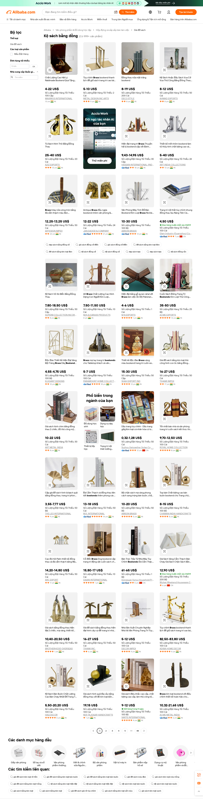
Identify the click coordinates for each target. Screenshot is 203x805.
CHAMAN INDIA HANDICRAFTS (175, 513)
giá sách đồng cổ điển (87, 244)
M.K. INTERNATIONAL (94, 513)
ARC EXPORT (51, 580)
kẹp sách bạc (133, 251)
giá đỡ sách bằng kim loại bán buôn (60, 777)
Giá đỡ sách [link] (140, 30)
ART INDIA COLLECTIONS (173, 164)
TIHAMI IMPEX (167, 381)
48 (138, 731)
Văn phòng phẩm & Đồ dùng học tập (73, 30)
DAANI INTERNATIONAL (95, 580)
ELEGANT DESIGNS (54, 381)
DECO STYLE (127, 98)
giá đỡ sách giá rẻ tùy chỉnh (82, 791)
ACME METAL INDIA (170, 715)
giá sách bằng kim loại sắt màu (117, 791)
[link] (199, 775)
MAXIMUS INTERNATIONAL (58, 98)
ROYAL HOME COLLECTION (173, 447)
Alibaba (47, 30)
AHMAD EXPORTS (169, 98)
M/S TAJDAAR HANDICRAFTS (98, 715)
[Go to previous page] (93, 731)
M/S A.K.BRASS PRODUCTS (96, 315)
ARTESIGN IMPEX (53, 231)
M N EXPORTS (128, 315)
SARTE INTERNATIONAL (133, 717)
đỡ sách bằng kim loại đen (146, 244)
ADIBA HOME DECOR (170, 648)
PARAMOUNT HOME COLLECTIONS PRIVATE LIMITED (99, 381)
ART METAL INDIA (54, 447)
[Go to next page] (144, 731)
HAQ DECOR (51, 715)
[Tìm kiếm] (128, 12)
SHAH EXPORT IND (130, 381)
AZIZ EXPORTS (52, 164)
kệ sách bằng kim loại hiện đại (62, 784)
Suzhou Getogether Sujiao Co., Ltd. (137, 447)
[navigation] (24, 381)
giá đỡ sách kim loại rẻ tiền (23, 777)
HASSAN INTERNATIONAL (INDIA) (137, 164)
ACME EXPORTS (168, 315)
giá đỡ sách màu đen (135, 777)
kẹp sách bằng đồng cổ (58, 244)
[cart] (160, 12)
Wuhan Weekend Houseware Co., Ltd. (176, 582)
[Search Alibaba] (78, 12)
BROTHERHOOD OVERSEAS (59, 648)
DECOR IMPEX (128, 648)
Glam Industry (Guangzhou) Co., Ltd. (176, 233)
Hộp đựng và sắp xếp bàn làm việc (112, 30)
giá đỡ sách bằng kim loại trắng (25, 784)
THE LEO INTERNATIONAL (58, 513)
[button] (116, 12)
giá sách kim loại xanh (149, 791)
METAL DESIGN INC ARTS (96, 98)
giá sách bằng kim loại (21, 791)
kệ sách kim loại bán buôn (132, 784)
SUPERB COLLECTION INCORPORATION (61, 315)
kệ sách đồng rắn (177, 251)
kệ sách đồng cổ (87, 251)
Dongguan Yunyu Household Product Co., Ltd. (137, 580)
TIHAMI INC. (89, 648)
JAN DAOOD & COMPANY (96, 231)
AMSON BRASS (129, 231)
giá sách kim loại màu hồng (165, 777)
